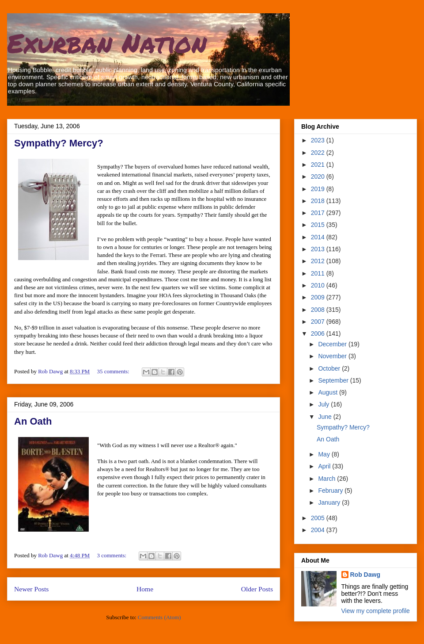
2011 (318, 273)
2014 (318, 237)
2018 (318, 200)
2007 (318, 321)
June (325, 416)
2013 (318, 249)
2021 (318, 164)
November (333, 356)
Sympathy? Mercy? (58, 143)
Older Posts (257, 589)
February (331, 490)
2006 (318, 333)
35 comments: (114, 371)
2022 (318, 152)
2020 (318, 176)
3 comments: (112, 555)
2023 (318, 140)
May (324, 454)
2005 (318, 517)
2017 (318, 212)
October (330, 368)
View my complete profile (375, 610)
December (333, 344)
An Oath (33, 421)
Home (144, 589)
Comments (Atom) (159, 617)
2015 (318, 224)
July (324, 404)
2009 (318, 297)
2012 (318, 260)
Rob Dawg (365, 574)
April (325, 466)
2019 (318, 188)
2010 (318, 285)
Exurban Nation (107, 42)
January (330, 502)
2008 (318, 309)
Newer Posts (31, 589)
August (328, 392)
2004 (318, 529)
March (327, 478)
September (334, 380)
